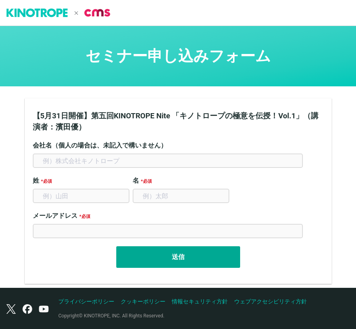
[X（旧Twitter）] (11, 309)
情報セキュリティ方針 (200, 301)
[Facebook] (27, 309)
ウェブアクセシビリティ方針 (270, 301)
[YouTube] (44, 309)
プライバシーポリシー (86, 301)
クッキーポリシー (143, 301)
